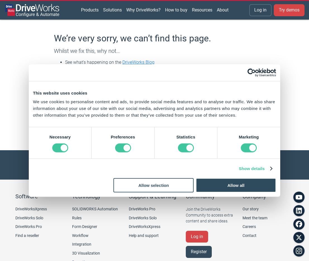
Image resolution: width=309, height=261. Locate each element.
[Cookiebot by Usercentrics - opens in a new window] (251, 72)
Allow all (235, 185)
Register (199, 251)
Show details (252, 168)
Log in (260, 10)
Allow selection (153, 185)
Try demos (289, 10)
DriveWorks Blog (138, 62)
